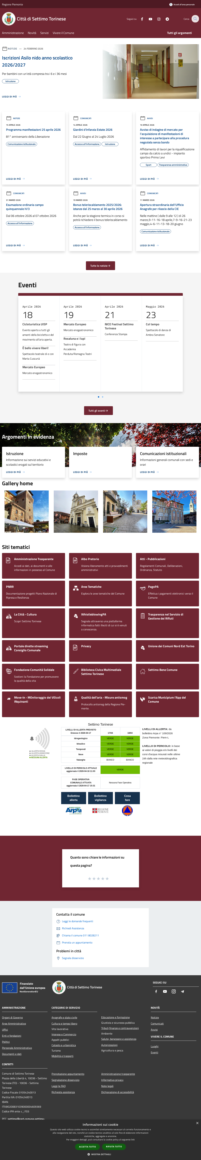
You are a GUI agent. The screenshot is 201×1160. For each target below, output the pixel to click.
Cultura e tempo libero (64, 1024)
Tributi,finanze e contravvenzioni (120, 1028)
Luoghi (155, 1046)
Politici (6, 1042)
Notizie (12, 48)
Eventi (154, 1052)
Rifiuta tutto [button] (114, 1146)
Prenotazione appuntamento (68, 1074)
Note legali (107, 1086)
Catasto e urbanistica (64, 1045)
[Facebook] (139, 18)
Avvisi (146, 118)
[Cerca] (195, 19)
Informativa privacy (112, 1080)
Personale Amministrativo (17, 1048)
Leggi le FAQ (59, 1086)
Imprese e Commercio (64, 1034)
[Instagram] (156, 18)
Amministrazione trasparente (118, 1074)
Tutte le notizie (100, 266)
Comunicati (82, 118)
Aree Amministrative (14, 1024)
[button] (100, 1154)
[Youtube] (148, 18)
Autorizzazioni (109, 1045)
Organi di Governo (12, 1017)
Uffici (5, 1030)
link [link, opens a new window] (133, 1139)
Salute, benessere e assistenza (118, 1039)
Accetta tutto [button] (87, 1146)
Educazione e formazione (115, 1017)
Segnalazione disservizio (65, 1080)
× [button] (197, 1123)
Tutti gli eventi (98, 411)
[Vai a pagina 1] (98, 397)
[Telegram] (165, 18)
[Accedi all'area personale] (182, 4)
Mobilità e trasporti (62, 1056)
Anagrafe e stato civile (64, 1017)
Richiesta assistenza (63, 1092)
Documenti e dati (12, 1054)
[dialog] (100, 1140)
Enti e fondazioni (11, 1036)
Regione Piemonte (12, 4)
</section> (100, 774)
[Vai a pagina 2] (102, 397)
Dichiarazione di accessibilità (117, 1092)
